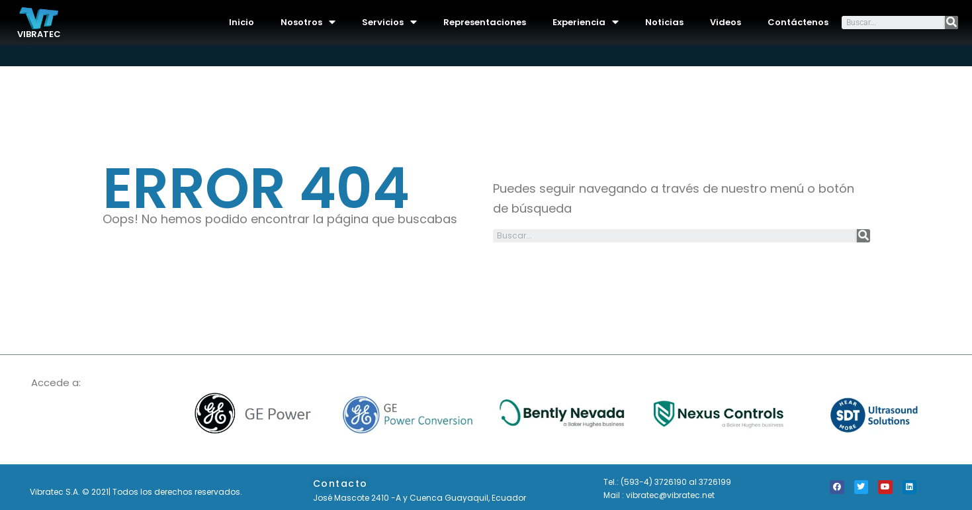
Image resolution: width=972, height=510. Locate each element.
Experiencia (585, 22)
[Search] (951, 22)
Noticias (664, 22)
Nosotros (308, 22)
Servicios (389, 22)
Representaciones (484, 22)
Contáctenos (798, 22)
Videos (725, 22)
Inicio (241, 22)
